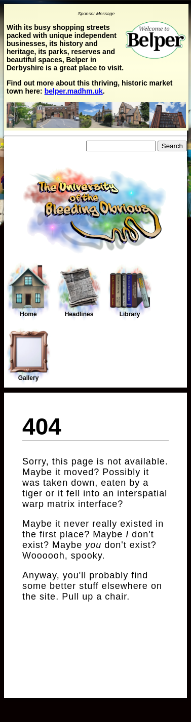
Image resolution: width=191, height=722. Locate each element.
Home (28, 291)
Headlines (79, 292)
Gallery (28, 355)
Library (129, 292)
